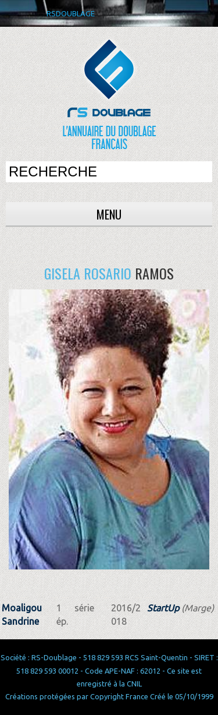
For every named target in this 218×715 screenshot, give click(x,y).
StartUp (163, 608)
